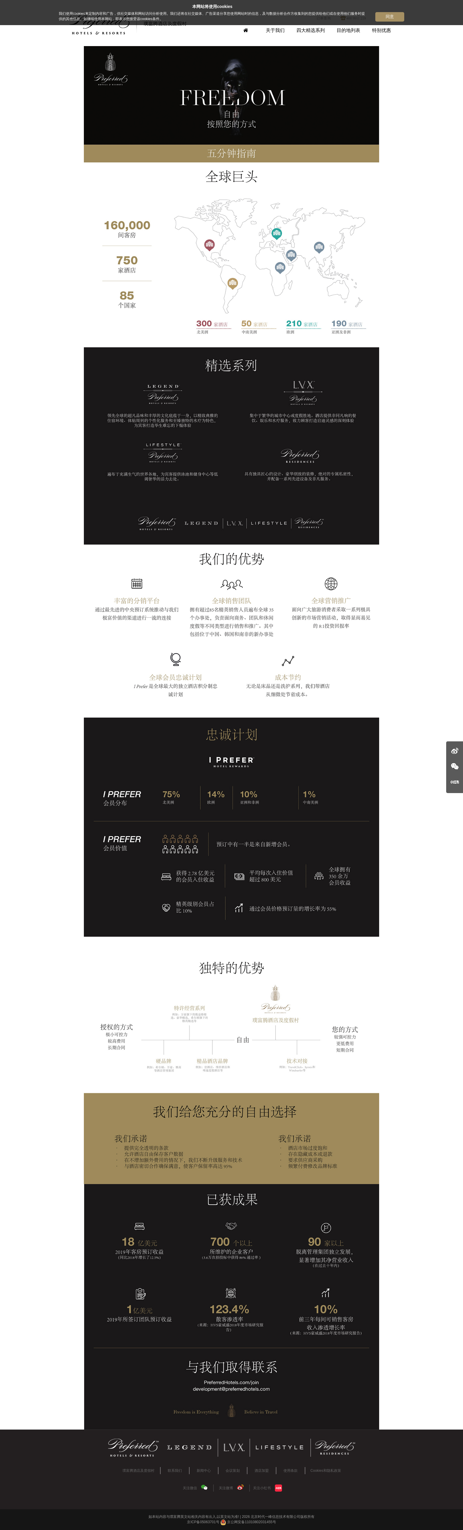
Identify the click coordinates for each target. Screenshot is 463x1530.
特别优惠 (381, 30)
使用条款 (290, 1471)
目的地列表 (348, 30)
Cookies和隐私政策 (325, 1471)
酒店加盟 (262, 1471)
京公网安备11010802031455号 (248, 1522)
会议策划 (233, 1471)
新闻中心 (204, 1471)
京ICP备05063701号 (203, 1522)
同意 (390, 16)
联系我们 (175, 1471)
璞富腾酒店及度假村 (138, 1471)
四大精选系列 (310, 30)
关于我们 (275, 30)
